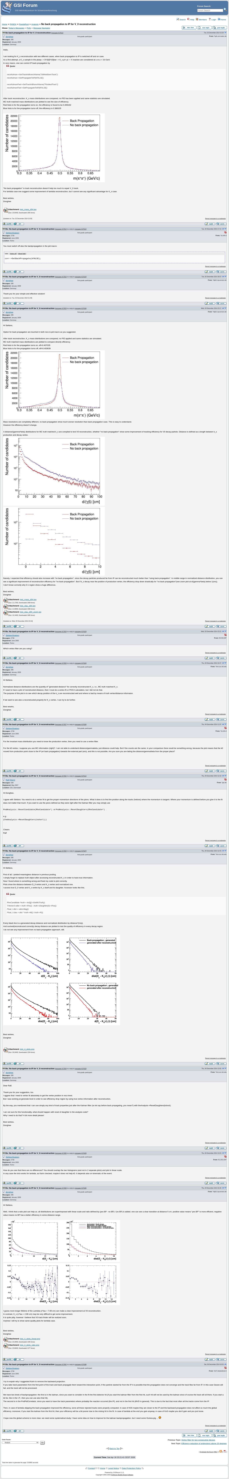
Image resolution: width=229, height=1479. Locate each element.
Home (222, 20)
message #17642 (61, 1364)
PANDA (13, 24)
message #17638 (61, 1188)
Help (190, 20)
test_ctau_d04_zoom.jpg (30, 612)
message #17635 (61, 1153)
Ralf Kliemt (10, 780)
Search (181, 20)
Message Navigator (41, 28)
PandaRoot (24, 24)
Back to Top (114, 1448)
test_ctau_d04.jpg (27, 606)
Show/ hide (21, 254)
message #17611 (57, 33)
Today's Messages (16, 28)
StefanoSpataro (12, 233)
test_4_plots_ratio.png (29, 1345)
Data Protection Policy (131, 1468)
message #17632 (61, 776)
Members (201, 20)
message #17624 (61, 631)
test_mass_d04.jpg (28, 209)
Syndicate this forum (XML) (208, 1452)
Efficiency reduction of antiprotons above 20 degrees (204, 1443)
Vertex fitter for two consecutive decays (198, 1440)
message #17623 (61, 308)
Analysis (35, 24)
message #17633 (61, 851)
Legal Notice (113, 1468)
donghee (9, 37)
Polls (29, 28)
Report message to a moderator (215, 218)
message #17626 (61, 663)
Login (212, 20)
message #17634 (61, 1068)
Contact (91, 1468)
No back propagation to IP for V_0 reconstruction (28, 33)
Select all (13, 254)
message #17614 (61, 229)
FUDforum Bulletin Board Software (122, 1474)
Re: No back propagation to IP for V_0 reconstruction (29, 229)
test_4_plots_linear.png (30, 1338)
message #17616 (61, 276)
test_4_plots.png (27, 1049)
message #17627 (61, 724)
